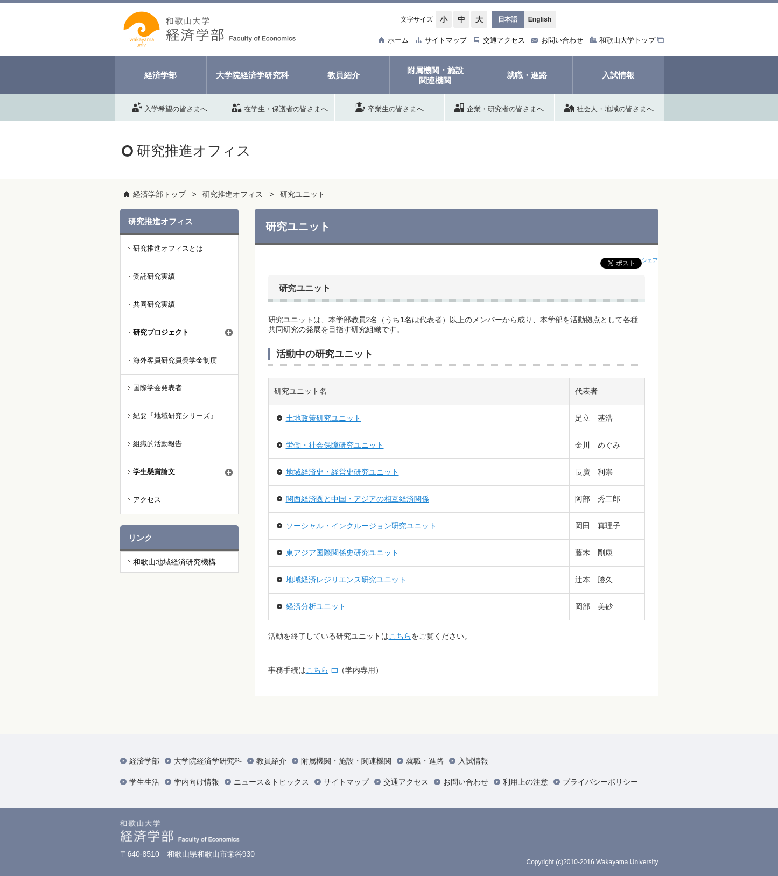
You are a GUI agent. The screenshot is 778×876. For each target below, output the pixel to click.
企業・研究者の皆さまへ (499, 107)
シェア (650, 260)
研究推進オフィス (232, 194)
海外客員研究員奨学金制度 (175, 360)
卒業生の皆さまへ (389, 107)
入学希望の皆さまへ (169, 107)
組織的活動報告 (157, 444)
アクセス (147, 500)
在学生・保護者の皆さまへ (280, 107)
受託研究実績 (154, 276)
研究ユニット (302, 194)
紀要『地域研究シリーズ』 (175, 416)
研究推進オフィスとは (168, 248)
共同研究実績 (154, 304)
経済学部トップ (159, 194)
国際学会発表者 (157, 388)
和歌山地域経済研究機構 (174, 561)
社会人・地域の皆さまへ (609, 107)
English (539, 19)
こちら (400, 636)
